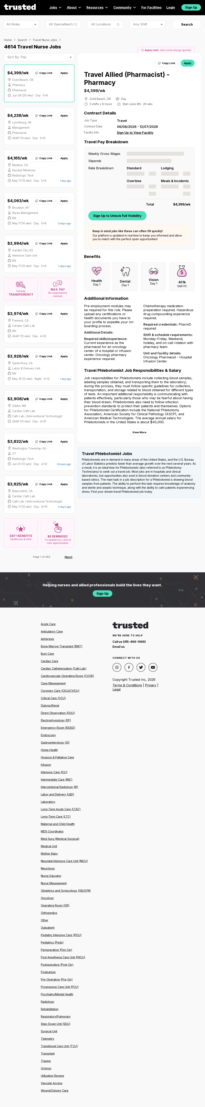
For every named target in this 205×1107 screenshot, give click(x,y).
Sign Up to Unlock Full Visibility (117, 216)
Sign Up (191, 7)
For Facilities (151, 7)
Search (187, 24)
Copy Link (43, 72)
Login (170, 7)
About (74, 7)
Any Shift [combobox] (140, 24)
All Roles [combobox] (13, 24)
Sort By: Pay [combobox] (16, 57)
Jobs (55, 7)
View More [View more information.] (139, 432)
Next (68, 557)
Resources (97, 7)
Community (125, 7)
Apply (64, 72)
